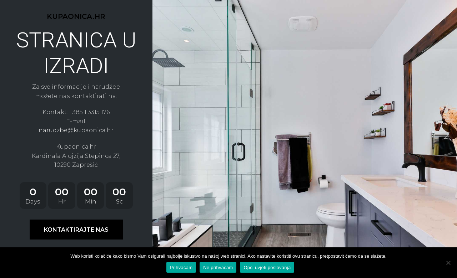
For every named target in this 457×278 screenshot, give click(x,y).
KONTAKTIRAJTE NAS (76, 229)
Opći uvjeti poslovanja (267, 267)
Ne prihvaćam (218, 267)
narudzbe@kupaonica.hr (76, 130)
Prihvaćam (181, 267)
